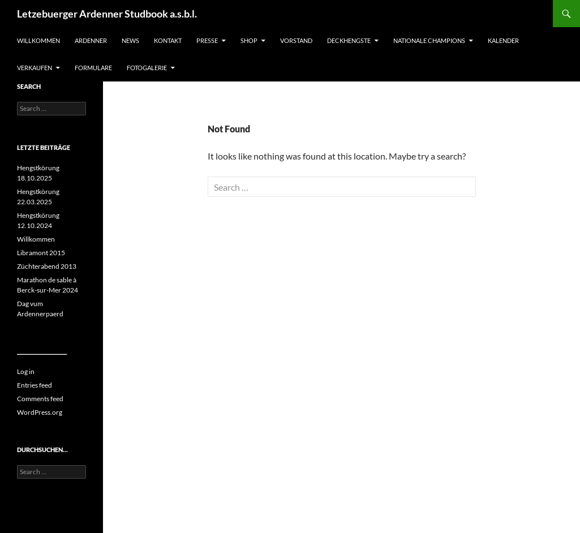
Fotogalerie (147, 67)
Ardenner (91, 40)
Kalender (503, 40)
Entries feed (34, 385)
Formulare (93, 67)
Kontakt (168, 40)
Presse (207, 40)
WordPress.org (39, 412)
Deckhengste (349, 40)
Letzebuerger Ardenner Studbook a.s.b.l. (107, 13)
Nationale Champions (429, 40)
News (130, 40)
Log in (26, 371)
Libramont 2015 (41, 252)
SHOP (248, 40)
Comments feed (40, 398)
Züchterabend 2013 (46, 266)
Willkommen (38, 40)
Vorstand (296, 40)
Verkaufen (34, 67)
